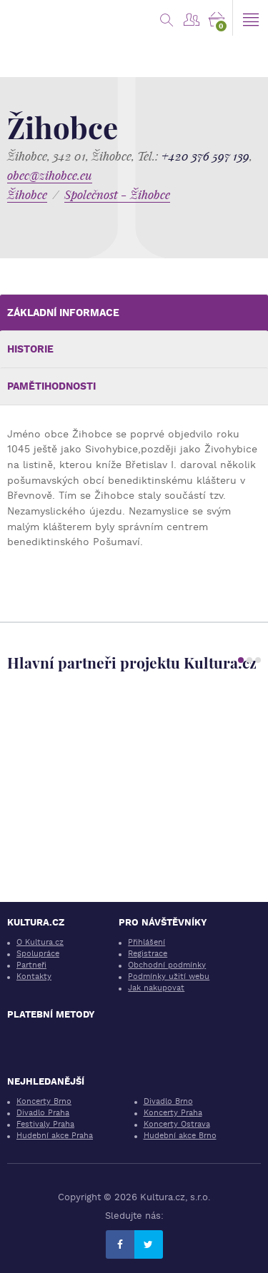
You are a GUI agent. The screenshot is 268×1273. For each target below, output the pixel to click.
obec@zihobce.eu (49, 175)
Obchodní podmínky (167, 965)
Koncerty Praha (173, 1112)
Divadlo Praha (42, 1112)
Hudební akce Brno (180, 1135)
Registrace (147, 953)
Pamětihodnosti (51, 386)
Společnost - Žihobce (117, 194)
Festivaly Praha (45, 1124)
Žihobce (27, 194)
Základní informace (63, 312)
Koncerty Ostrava (177, 1124)
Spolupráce (37, 953)
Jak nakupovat (156, 988)
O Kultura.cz (40, 942)
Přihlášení (146, 942)
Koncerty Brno (43, 1101)
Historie (30, 349)
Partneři (31, 965)
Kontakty (33, 976)
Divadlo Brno (168, 1101)
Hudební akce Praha (54, 1135)
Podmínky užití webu (168, 976)
